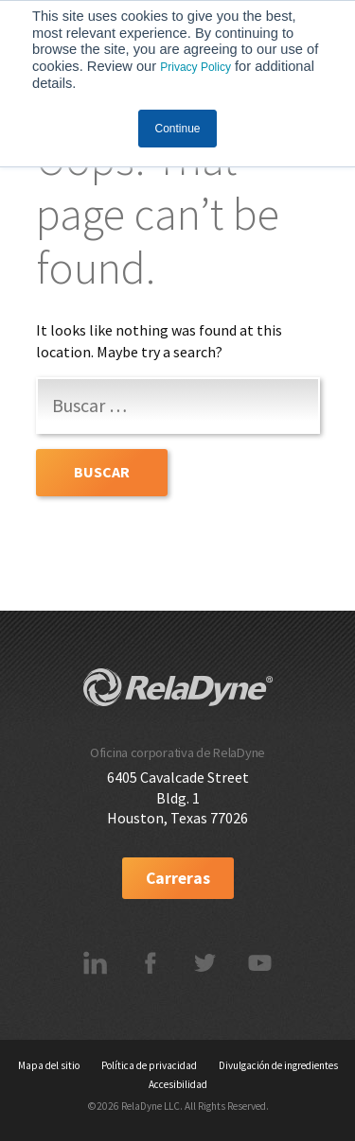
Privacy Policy (195, 67)
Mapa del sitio (49, 1065)
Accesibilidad (178, 1084)
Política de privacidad (149, 1065)
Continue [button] (177, 128)
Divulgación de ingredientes (278, 1065)
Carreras (178, 878)
